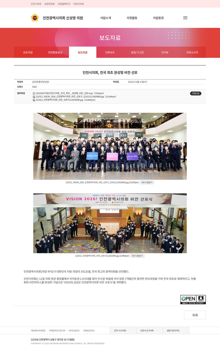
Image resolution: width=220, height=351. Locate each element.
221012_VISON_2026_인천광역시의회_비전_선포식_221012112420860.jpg (68, 96)
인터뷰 (164, 52)
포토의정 (28, 52)
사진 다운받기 (146, 182)
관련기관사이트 (173, 330)
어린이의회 (78, 4)
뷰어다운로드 (74, 330)
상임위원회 (49, 4)
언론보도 (110, 52)
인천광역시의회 (63, 17)
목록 (195, 315)
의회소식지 (192, 52)
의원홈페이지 (64, 4)
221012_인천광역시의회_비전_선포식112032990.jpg (58, 99)
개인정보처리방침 (38, 330)
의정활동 (132, 18)
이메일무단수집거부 (57, 330)
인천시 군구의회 (147, 330)
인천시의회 (36, 4)
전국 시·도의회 (120, 330)
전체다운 (195, 93)
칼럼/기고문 (137, 52)
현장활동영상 (55, 52)
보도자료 (82, 52)
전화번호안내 (88, 330)
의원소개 (105, 18)
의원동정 (158, 18)
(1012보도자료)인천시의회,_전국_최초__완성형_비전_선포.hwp (63, 93)
